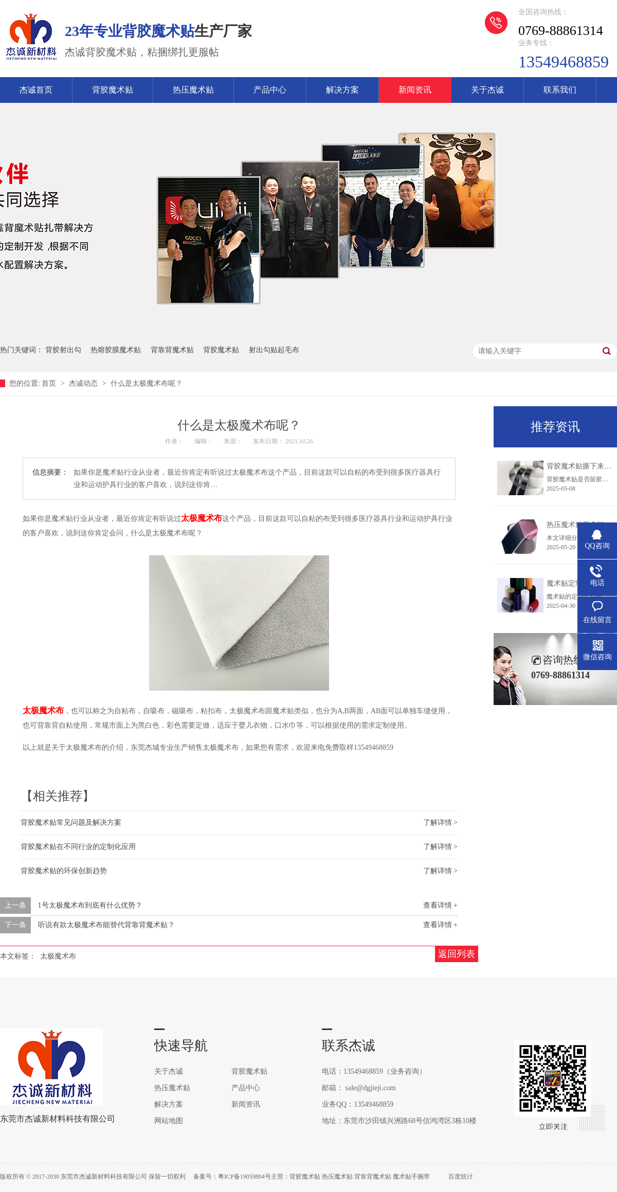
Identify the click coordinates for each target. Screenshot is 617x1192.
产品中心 (269, 89)
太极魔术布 (58, 956)
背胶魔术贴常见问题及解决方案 (71, 822)
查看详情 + (440, 905)
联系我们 (559, 89)
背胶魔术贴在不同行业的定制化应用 (78, 847)
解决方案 (342, 89)
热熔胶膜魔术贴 (115, 350)
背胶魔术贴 (112, 89)
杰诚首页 (36, 89)
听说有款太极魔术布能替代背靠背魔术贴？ (106, 925)
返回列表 (456, 954)
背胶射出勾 (63, 350)
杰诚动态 (84, 383)
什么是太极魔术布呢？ (147, 383)
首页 (50, 383)
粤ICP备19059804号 (244, 1176)
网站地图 (168, 1121)
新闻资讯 (414, 89)
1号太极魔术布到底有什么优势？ (90, 905)
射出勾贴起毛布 (274, 350)
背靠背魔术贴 (172, 350)
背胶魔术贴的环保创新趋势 (64, 871)
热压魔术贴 (193, 89)
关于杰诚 (487, 89)
